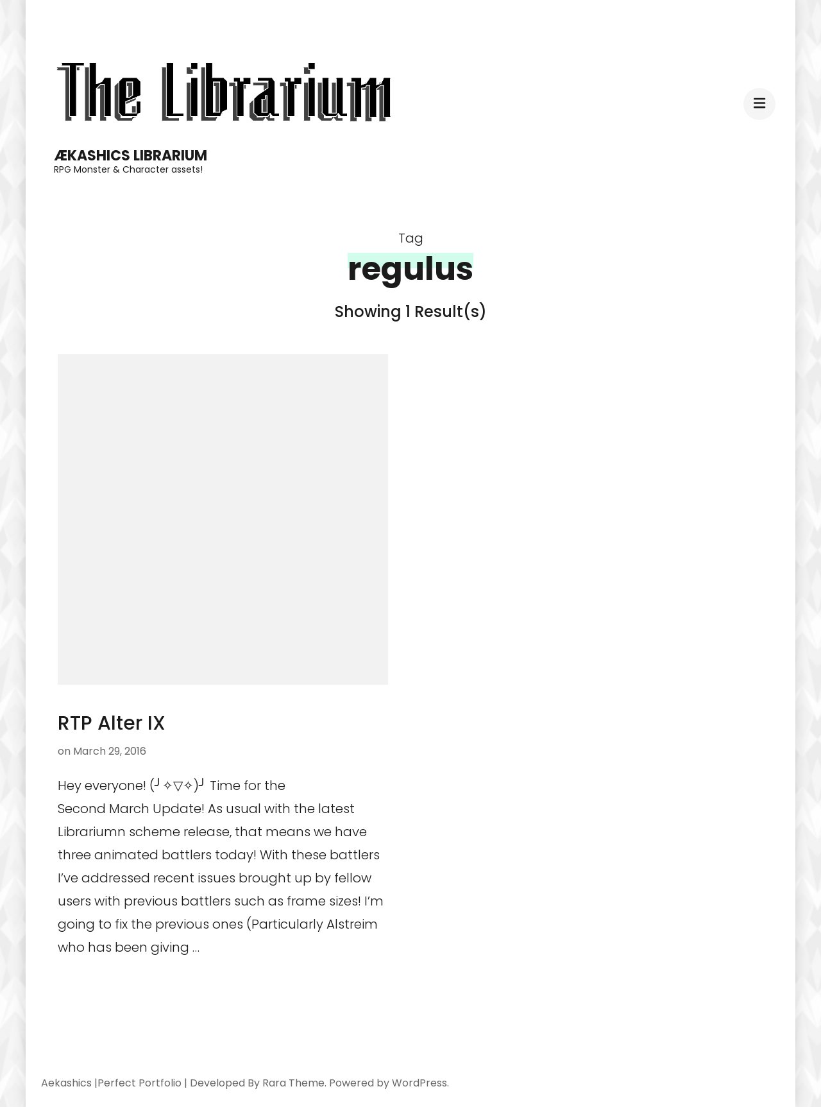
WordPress (419, 1083)
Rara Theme (293, 1083)
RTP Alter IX (111, 723)
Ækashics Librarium (130, 156)
